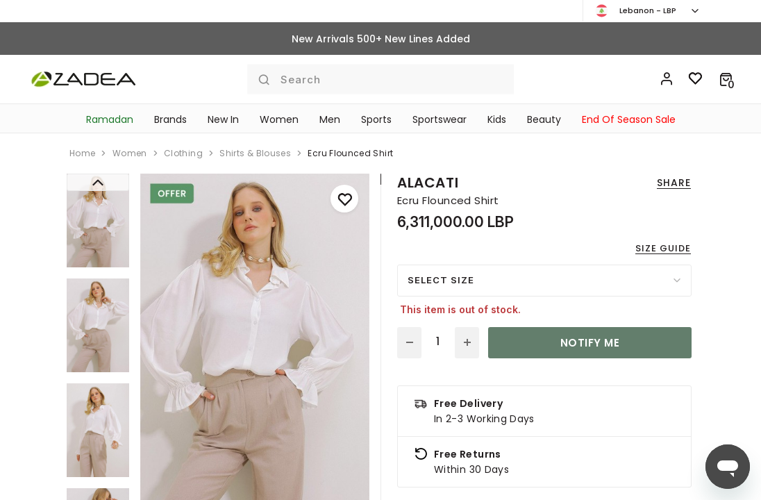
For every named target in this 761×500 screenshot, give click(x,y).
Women (279, 119)
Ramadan (109, 119)
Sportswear (439, 119)
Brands (170, 119)
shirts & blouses (255, 153)
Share (674, 183)
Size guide (663, 248)
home (82, 153)
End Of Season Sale (629, 119)
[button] (726, 79)
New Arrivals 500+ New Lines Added (381, 39)
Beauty (544, 119)
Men (329, 119)
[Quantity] (438, 342)
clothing (183, 153)
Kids (496, 119)
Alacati (427, 182)
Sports (376, 119)
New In (223, 119)
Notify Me (589, 342)
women (129, 153)
